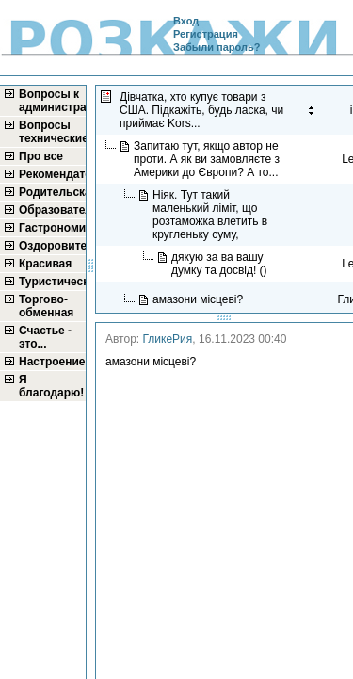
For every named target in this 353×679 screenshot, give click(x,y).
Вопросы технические (51, 132)
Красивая (45, 263)
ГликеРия (168, 339)
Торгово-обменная (46, 306)
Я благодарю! (51, 386)
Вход (186, 20)
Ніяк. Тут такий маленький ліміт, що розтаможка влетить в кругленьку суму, (209, 214)
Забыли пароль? (216, 47)
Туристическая (51, 281)
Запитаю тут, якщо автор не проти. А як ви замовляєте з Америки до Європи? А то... (207, 159)
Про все (41, 156)
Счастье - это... (45, 337)
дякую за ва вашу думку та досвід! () (220, 264)
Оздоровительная (51, 245)
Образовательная (51, 210)
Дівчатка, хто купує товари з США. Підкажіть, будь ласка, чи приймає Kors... (201, 110)
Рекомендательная (51, 174)
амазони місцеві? (199, 299)
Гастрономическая (51, 227)
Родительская (51, 192)
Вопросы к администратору (51, 101)
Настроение (51, 361)
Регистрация (205, 34)
